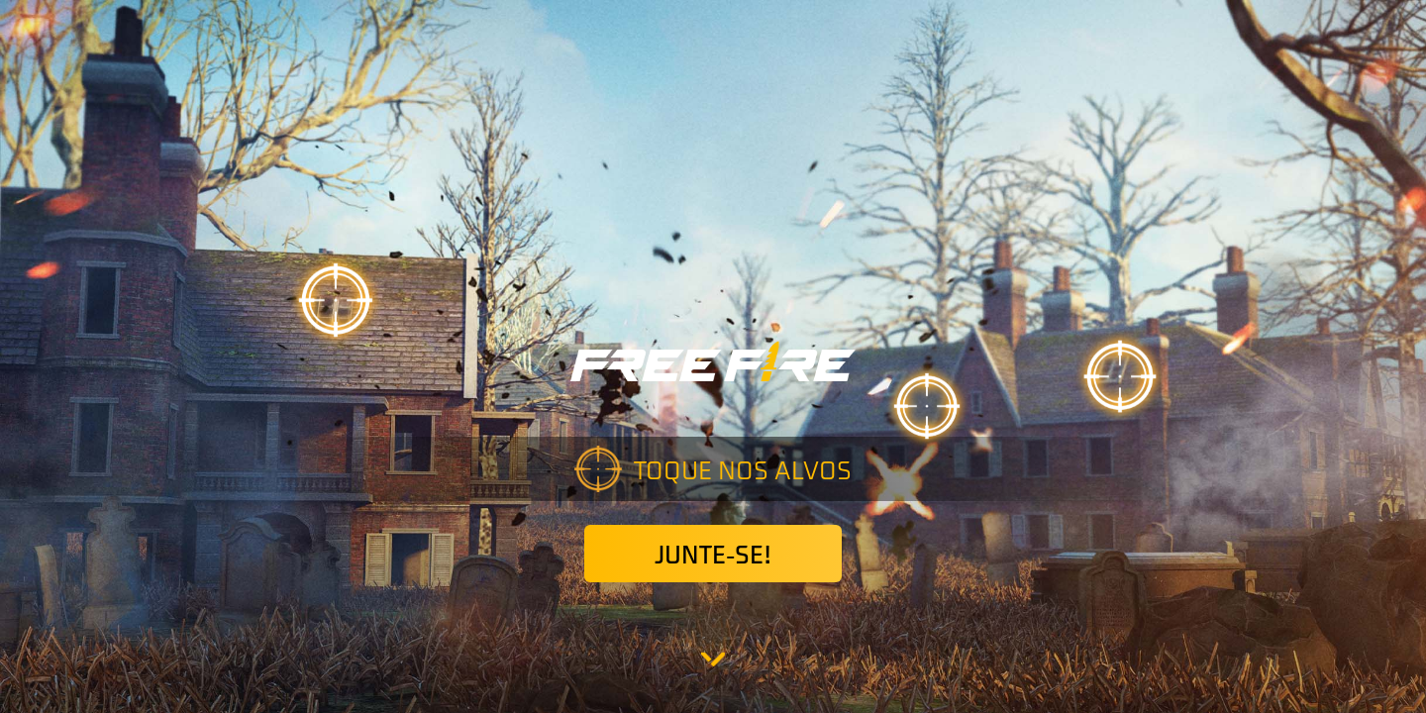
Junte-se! (713, 553)
